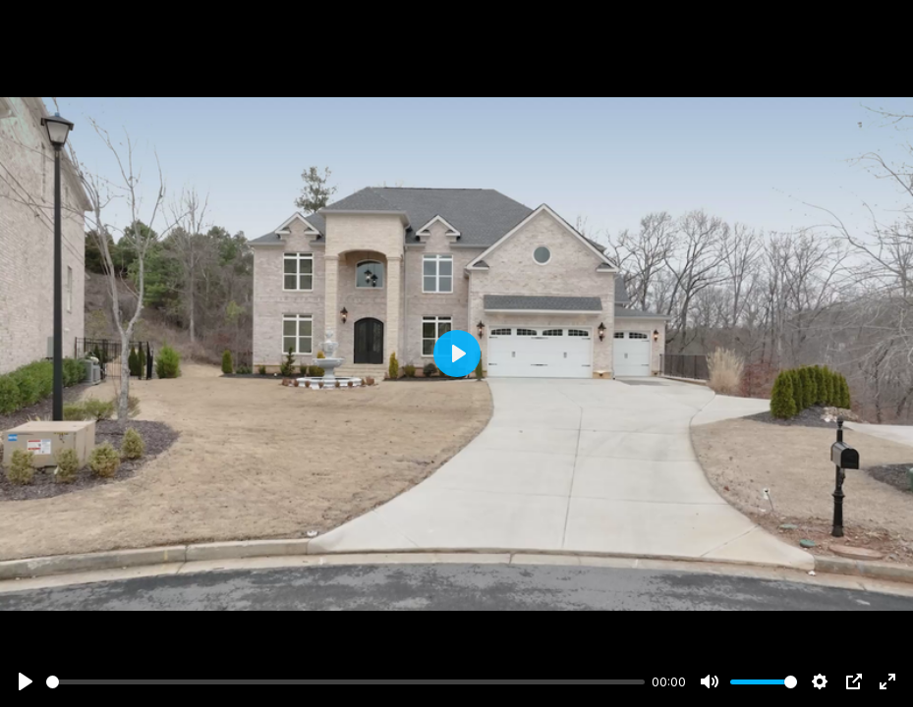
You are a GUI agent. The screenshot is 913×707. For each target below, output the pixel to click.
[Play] (25, 681)
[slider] (345, 682)
